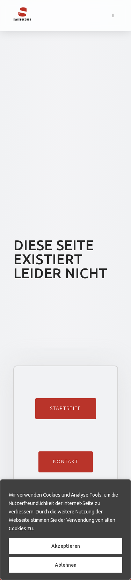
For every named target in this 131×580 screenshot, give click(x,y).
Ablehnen (66, 565)
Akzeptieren (65, 546)
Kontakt (65, 461)
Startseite (65, 408)
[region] (65, 529)
